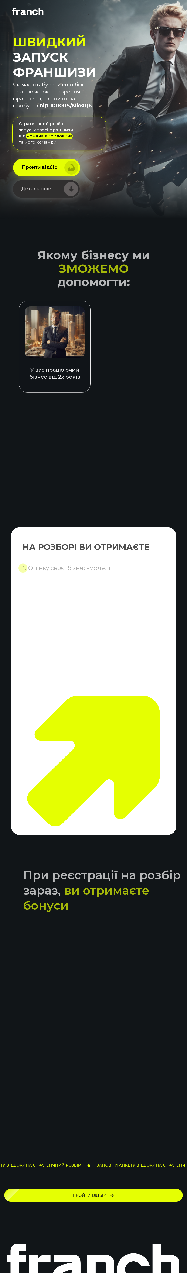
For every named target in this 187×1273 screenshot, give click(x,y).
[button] (46, 167)
